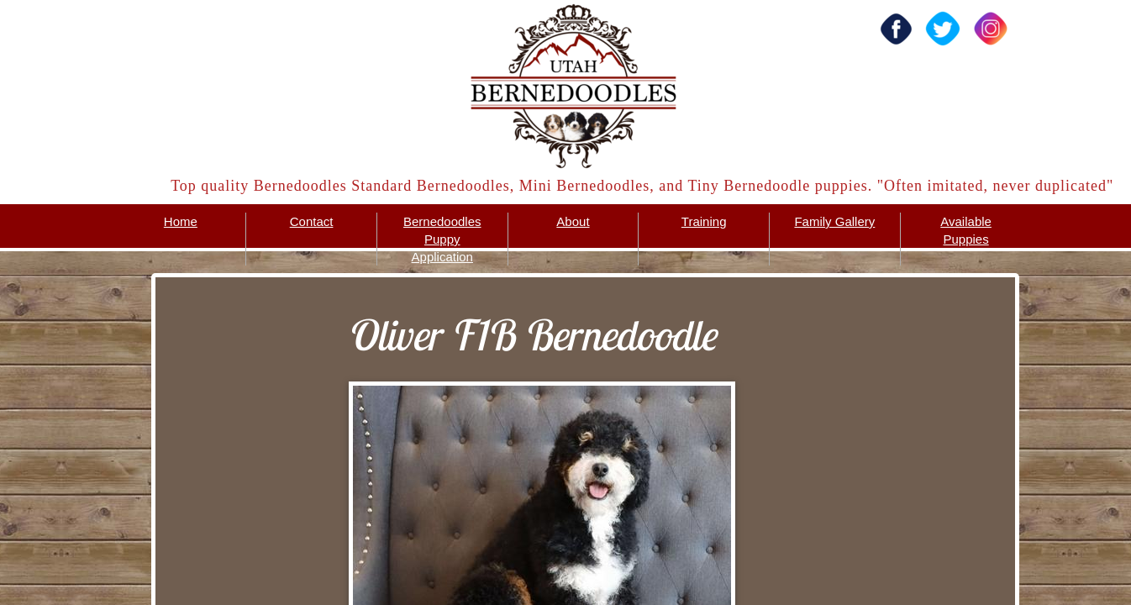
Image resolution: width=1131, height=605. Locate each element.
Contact (312, 221)
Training (704, 221)
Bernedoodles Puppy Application (442, 239)
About (572, 221)
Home (180, 221)
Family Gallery (834, 221)
